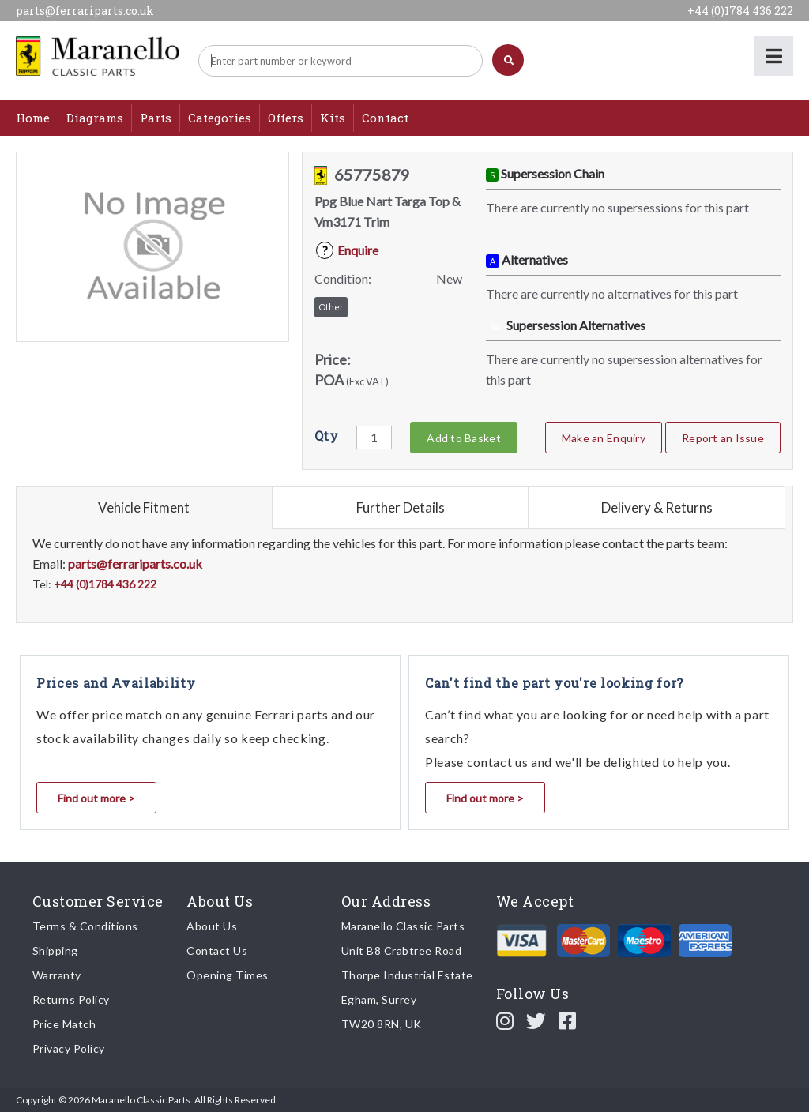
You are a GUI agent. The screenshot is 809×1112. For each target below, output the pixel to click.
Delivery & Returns (657, 507)
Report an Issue (723, 438)
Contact (385, 118)
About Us (211, 926)
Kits (332, 118)
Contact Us (216, 950)
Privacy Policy (68, 1048)
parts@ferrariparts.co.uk (85, 10)
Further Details (400, 507)
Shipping (55, 950)
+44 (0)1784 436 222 (740, 10)
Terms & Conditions (85, 926)
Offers (285, 118)
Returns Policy (71, 999)
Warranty (56, 975)
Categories (219, 118)
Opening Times (227, 975)
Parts (155, 118)
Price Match (64, 1024)
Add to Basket (463, 438)
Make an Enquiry (603, 438)
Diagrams (94, 118)
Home (33, 118)
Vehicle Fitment (144, 507)
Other (331, 307)
